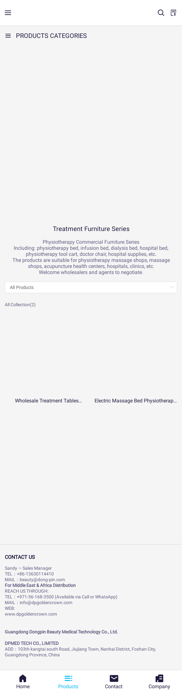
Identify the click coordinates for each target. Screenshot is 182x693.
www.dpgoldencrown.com (31, 614)
